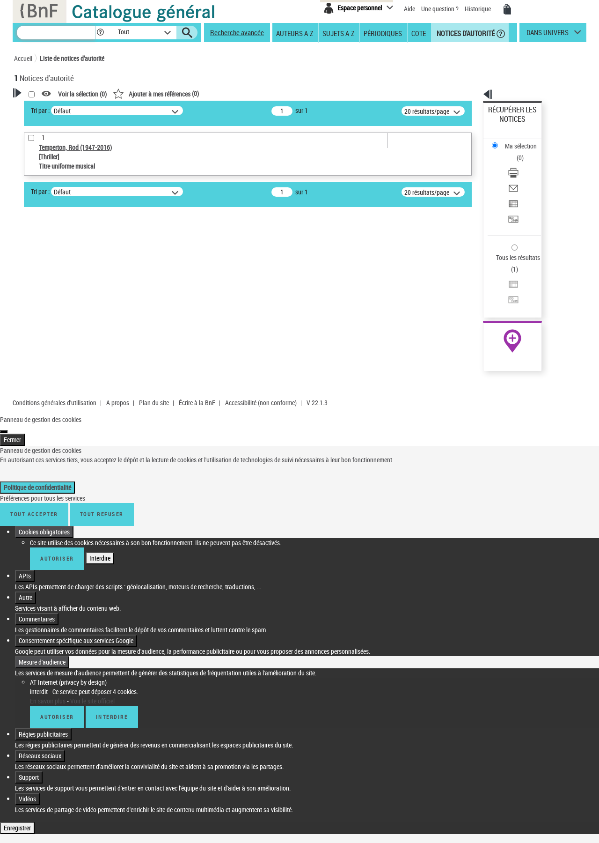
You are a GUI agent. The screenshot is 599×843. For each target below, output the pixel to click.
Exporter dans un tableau (522, 163)
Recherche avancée (237, 32)
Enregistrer (17, 772)
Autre (25, 541)
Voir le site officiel (92, 645)
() (276, 93)
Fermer (12, 384)
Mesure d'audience (42, 606)
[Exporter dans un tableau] (525, 163)
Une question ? (440, 8)
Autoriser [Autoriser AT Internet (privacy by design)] (57, 661)
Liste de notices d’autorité (72, 58)
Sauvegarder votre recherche (72, 202)
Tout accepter (34, 458)
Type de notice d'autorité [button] (59, 237)
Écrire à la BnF (197, 347)
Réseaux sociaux (40, 699)
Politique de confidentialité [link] (37, 432)
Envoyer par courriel (515, 152)
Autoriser (57, 502)
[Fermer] (3, 376)
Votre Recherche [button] (52, 109)
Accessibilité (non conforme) (261, 347)
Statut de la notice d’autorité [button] (64, 280)
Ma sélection (506, 124)
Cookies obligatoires (44, 476)
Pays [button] (30, 296)
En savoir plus (48, 645)
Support (29, 721)
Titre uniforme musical (61, 266)
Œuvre (35, 252)
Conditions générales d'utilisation (54, 347)
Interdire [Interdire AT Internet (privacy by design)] (112, 661)
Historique (478, 8)
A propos (117, 347)
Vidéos (27, 743)
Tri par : (160, 110)
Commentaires (37, 563)
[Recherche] (56, 32)
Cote (418, 32)
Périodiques (383, 32)
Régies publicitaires (43, 678)
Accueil (23, 58)
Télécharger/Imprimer (517, 140)
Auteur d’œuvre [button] (45, 311)
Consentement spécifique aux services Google (76, 584)
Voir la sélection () (202, 93)
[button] (100, 32)
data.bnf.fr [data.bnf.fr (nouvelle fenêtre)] (482, 286)
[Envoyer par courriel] (525, 152)
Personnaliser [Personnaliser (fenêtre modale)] (196, 818)
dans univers (547, 34)
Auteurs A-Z (294, 32)
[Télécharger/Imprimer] (525, 141)
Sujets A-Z (338, 32)
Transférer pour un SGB (519, 174)
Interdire (99, 502)
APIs (25, 520)
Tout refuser (102, 458)
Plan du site (154, 347)
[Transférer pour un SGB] (525, 174)
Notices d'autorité (465, 32)
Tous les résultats (512, 200)
